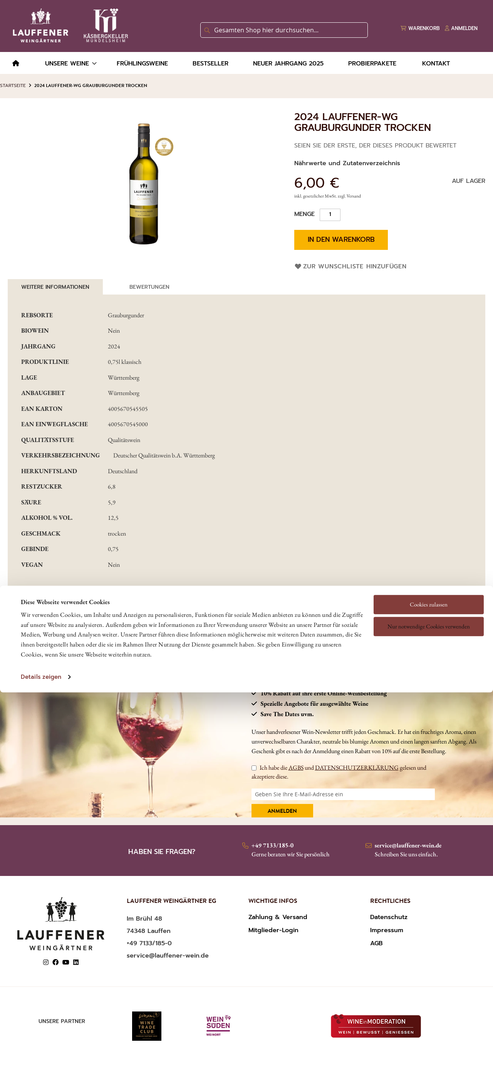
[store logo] (69, 25)
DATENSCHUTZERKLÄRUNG (357, 768)
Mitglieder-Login (273, 930)
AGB (376, 943)
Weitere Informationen (55, 287)
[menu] (246, 63)
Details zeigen (41, 624)
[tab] (55, 287)
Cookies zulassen (429, 550)
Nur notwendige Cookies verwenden (428, 573)
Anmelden (282, 811)
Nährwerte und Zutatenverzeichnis (347, 163)
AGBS (296, 768)
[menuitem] (16, 64)
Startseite (13, 85)
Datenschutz (388, 917)
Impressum (386, 930)
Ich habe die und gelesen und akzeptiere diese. (339, 772)
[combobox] (284, 30)
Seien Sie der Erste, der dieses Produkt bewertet (375, 145)
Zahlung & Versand (277, 917)
